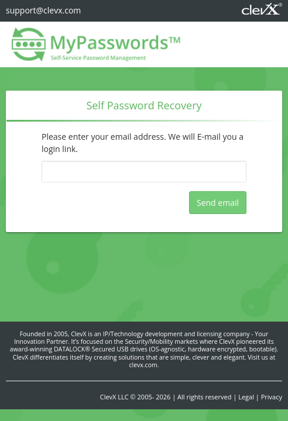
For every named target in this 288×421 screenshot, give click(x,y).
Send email (218, 202)
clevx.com (143, 365)
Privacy (271, 396)
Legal (246, 396)
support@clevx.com (43, 10)
